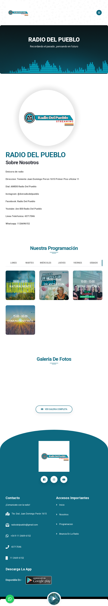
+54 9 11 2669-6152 (21, 535)
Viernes (77, 263)
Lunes (13, 263)
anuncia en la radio (67, 534)
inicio (60, 505)
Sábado (94, 263)
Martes (30, 263)
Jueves (62, 263)
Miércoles (45, 263)
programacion (64, 524)
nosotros (62, 514)
